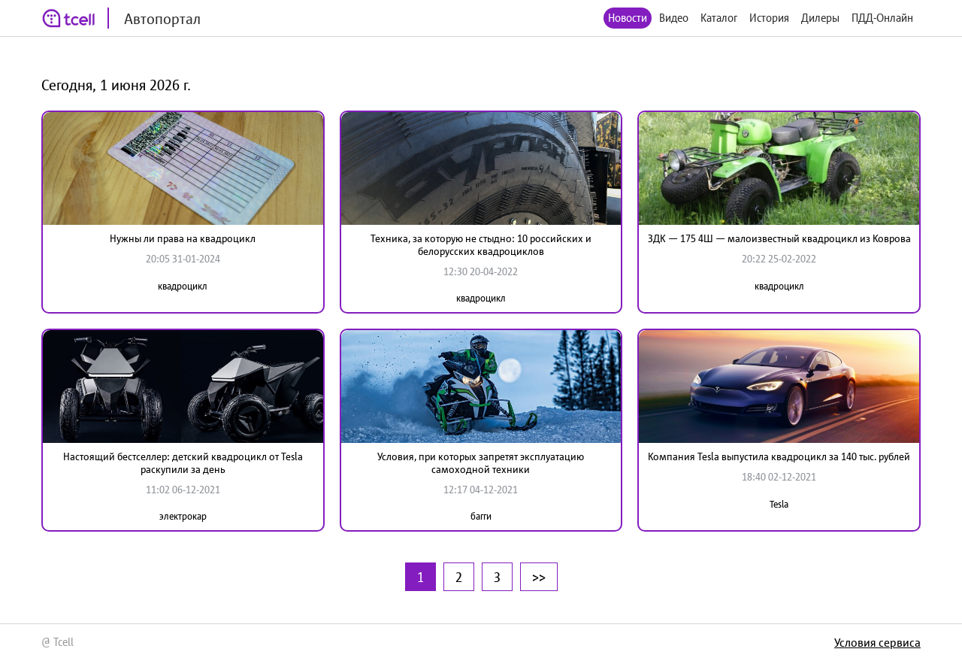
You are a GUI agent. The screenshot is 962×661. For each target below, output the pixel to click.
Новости (627, 18)
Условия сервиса (877, 642)
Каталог (718, 18)
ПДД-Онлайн (882, 18)
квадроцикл (182, 286)
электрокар (183, 516)
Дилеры (820, 18)
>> (539, 577)
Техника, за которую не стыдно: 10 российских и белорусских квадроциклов (481, 244)
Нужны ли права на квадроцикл (183, 238)
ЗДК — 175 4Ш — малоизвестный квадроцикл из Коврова (779, 238)
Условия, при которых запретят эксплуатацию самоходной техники (480, 462)
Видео (673, 18)
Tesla (779, 504)
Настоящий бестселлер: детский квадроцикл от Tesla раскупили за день (183, 462)
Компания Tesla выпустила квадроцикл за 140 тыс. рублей (779, 456)
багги (481, 516)
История (769, 18)
